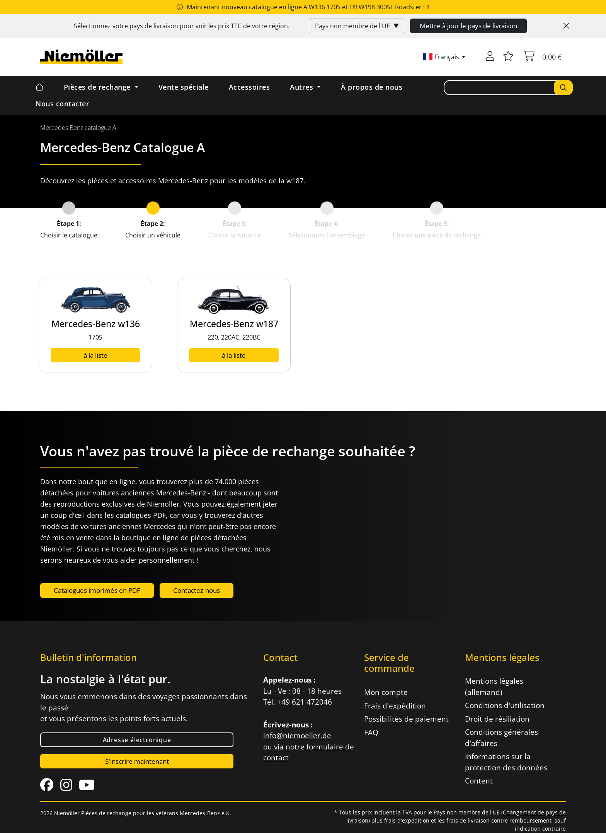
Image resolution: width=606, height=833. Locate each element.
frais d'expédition (406, 820)
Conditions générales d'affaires (501, 737)
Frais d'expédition (395, 706)
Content (479, 781)
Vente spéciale (183, 87)
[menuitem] (78, 127)
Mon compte (386, 692)
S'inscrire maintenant (137, 761)
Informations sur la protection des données (506, 762)
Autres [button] (302, 87)
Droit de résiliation (497, 719)
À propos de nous (371, 87)
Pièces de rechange (98, 87)
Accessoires (249, 87)
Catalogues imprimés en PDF (97, 590)
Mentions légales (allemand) (494, 686)
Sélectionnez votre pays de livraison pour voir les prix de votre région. (181, 26)
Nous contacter (62, 103)
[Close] (566, 26)
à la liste (95, 355)
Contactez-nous (196, 590)
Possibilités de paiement (406, 719)
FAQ (371, 732)
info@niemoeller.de (297, 736)
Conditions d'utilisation (505, 705)
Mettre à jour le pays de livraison (468, 25)
